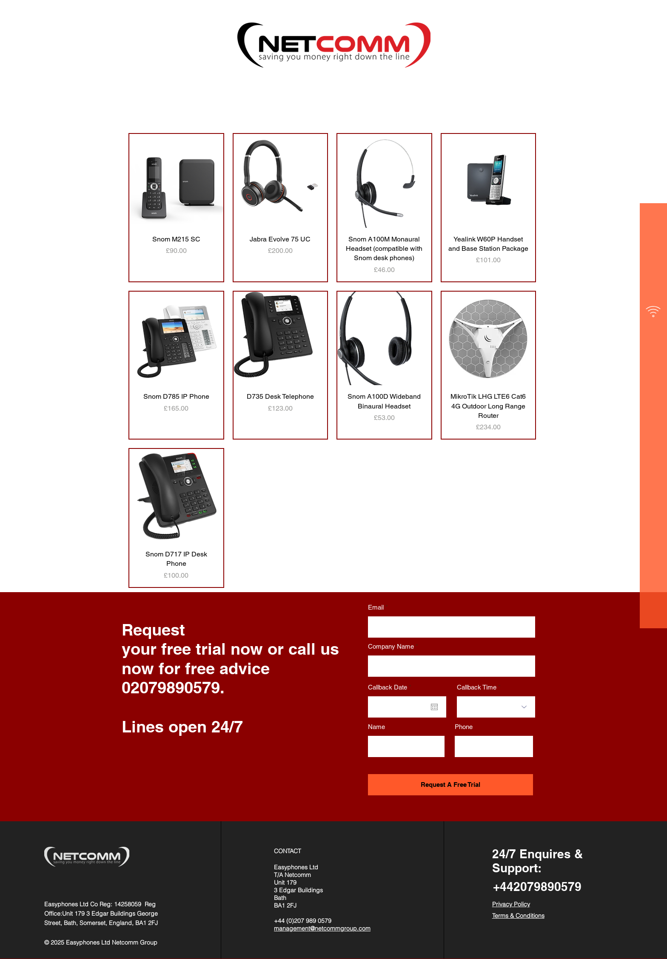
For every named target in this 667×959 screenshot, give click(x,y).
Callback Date (391, 687)
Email (376, 607)
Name (376, 727)
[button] (654, 25)
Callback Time (476, 687)
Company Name (391, 646)
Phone (464, 727)
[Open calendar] (434, 707)
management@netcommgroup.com (322, 928)
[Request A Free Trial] (450, 784)
